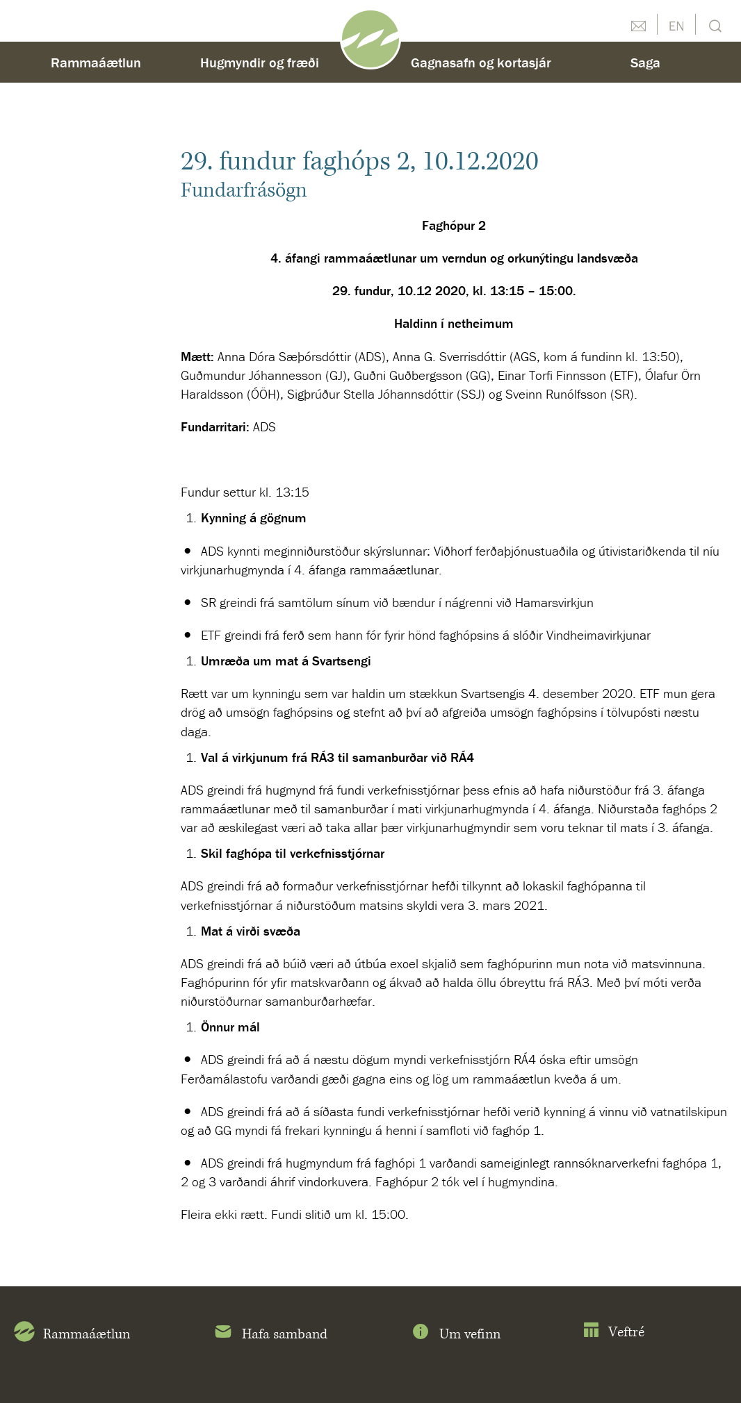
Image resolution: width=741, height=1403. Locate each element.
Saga (645, 62)
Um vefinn (455, 1334)
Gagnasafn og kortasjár (481, 62)
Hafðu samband (638, 24)
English (676, 24)
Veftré (613, 1332)
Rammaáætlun (96, 62)
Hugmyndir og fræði (259, 62)
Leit (713, 24)
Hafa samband (270, 1334)
